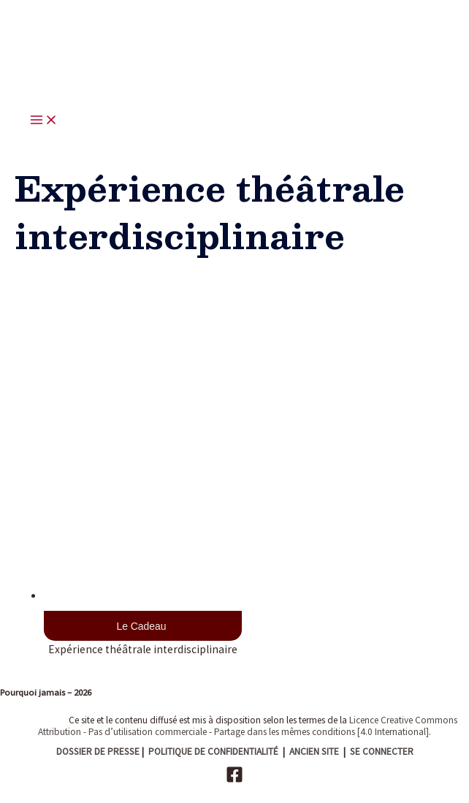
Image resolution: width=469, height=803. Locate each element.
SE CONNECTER (381, 751)
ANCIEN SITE (314, 751)
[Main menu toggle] (44, 121)
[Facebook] (234, 779)
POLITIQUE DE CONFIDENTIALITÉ (213, 751)
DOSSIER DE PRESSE (98, 751)
